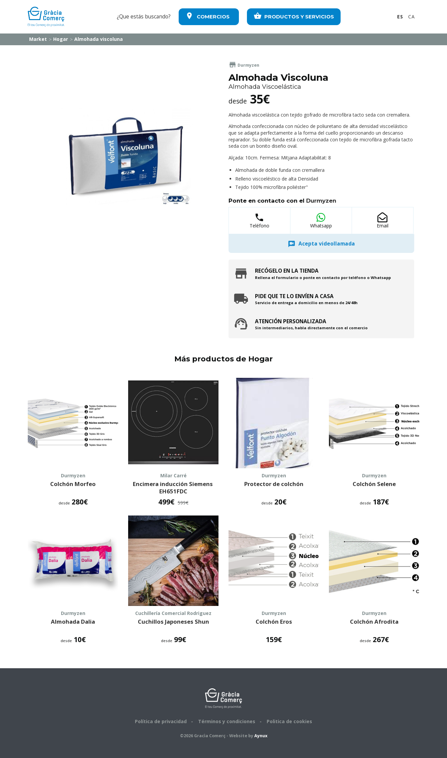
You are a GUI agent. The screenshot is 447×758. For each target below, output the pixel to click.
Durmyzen (244, 65)
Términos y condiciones (226, 721)
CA (411, 16)
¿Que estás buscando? (144, 16)
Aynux (260, 736)
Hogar (60, 39)
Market (37, 39)
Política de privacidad (161, 721)
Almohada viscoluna (98, 39)
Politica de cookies (289, 721)
